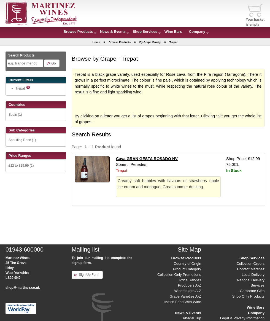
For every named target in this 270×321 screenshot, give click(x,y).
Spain (13, 115)
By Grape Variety (150, 42)
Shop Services (145, 31)
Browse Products (78, 31)
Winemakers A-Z (187, 291)
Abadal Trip (192, 318)
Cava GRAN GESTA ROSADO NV (147, 159)
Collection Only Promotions (179, 275)
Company (197, 31)
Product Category (187, 269)
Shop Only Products (248, 296)
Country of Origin (187, 263)
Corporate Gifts (252, 291)
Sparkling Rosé (20, 140)
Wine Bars (173, 31)
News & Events (113, 31)
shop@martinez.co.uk (23, 288)
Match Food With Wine (182, 302)
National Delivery (250, 280)
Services (257, 285)
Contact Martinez (250, 269)
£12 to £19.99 (19, 166)
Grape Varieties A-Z (185, 296)
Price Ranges (190, 280)
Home (96, 42)
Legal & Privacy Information (242, 318)
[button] (51, 63)
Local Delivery (253, 275)
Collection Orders (250, 263)
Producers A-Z (189, 285)
